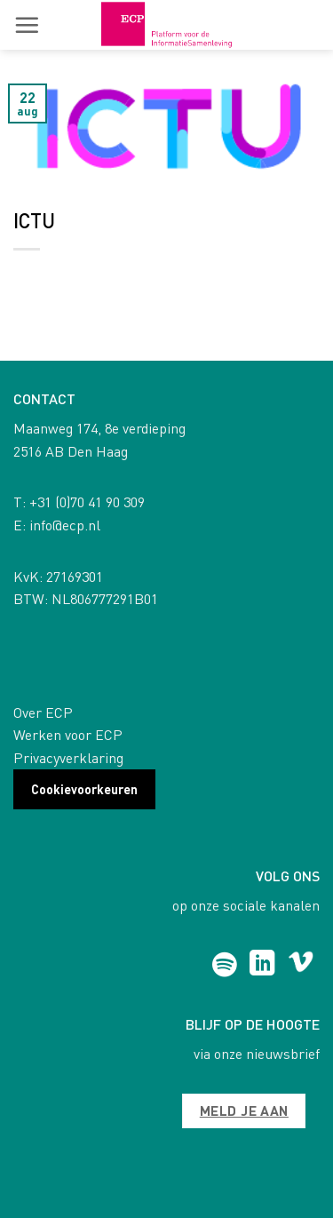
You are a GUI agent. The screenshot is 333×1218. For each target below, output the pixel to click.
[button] (26, 25)
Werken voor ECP (68, 734)
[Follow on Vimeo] (300, 965)
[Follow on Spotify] (224, 965)
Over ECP (43, 712)
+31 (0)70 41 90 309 (87, 501)
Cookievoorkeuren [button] (84, 789)
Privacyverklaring (68, 757)
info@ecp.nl (64, 524)
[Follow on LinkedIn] (262, 965)
